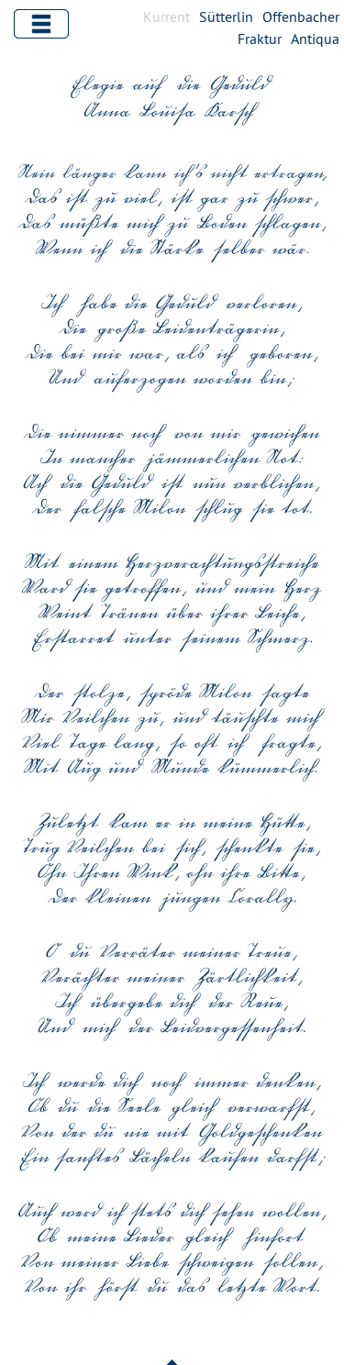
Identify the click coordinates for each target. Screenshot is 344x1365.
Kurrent (166, 16)
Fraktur (260, 38)
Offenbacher (300, 16)
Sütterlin (226, 16)
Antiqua (315, 38)
